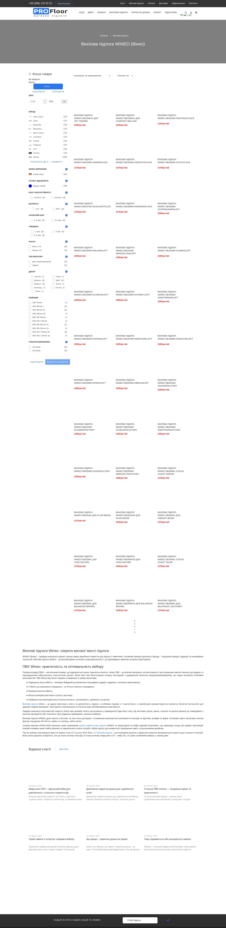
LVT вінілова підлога (102, 733)
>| (134, 632)
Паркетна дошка (140, 12)
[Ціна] (36, 101)
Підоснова (171, 12)
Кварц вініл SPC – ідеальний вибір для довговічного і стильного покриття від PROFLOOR (49, 793)
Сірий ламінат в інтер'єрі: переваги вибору (51, 839)
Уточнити (58, 92)
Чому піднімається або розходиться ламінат (167, 839)
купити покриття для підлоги (92, 725)
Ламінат (101, 12)
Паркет (157, 12)
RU (190, 15)
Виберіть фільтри (57, 362)
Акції (81, 12)
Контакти (193, 3)
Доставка (163, 3)
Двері (91, 12)
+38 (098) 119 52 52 (40, 3)
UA (184, 15)
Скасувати (38, 92)
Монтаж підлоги (136, 3)
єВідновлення (178, 3)
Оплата (151, 3)
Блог (122, 3)
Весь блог (63, 749)
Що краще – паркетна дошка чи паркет (107, 839)
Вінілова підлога (118, 12)
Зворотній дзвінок (64, 3)
